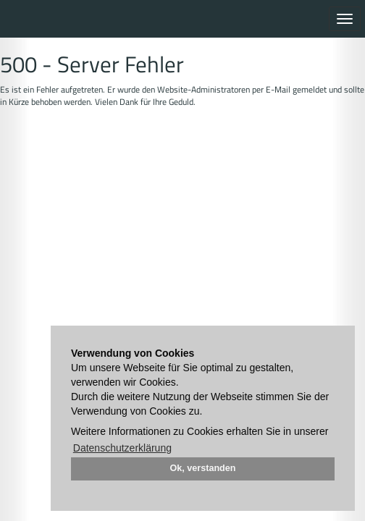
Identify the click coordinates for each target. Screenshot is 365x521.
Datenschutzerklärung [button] (122, 448)
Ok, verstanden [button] (203, 468)
